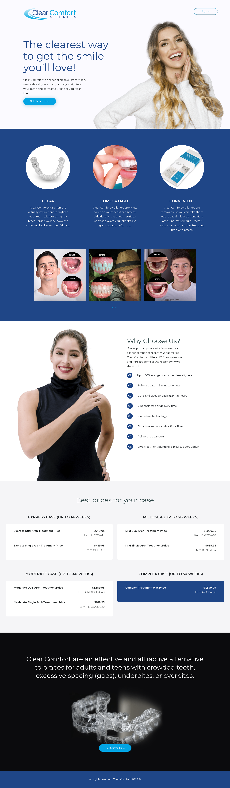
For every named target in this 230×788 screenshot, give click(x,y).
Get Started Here (39, 101)
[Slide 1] (112, 307)
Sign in (206, 11)
